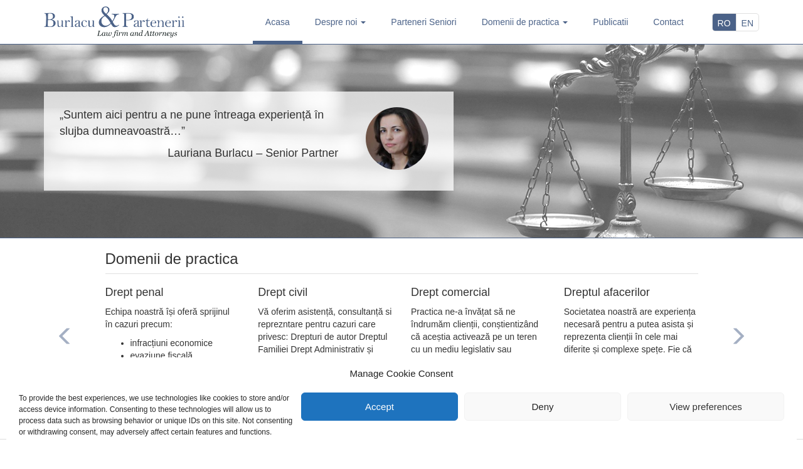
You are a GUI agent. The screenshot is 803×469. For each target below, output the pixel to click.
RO (724, 23)
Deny (542, 406)
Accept (379, 406)
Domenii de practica (525, 22)
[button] (65, 338)
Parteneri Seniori (423, 22)
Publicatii (610, 22)
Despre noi (340, 22)
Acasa (277, 22)
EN (747, 23)
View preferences (705, 406)
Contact (668, 22)
